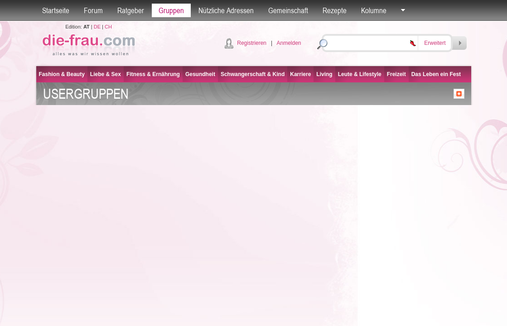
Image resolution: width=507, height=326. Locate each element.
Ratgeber (130, 10)
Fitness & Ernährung (153, 74)
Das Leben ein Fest (436, 74)
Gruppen (171, 10)
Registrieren (251, 43)
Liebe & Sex (105, 74)
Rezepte (335, 10)
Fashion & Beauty (62, 74)
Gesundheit (200, 74)
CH (108, 26)
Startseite (55, 10)
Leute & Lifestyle (359, 74)
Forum (93, 10)
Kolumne (373, 10)
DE (97, 26)
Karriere (300, 74)
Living (324, 74)
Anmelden (288, 43)
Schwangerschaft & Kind (253, 74)
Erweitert (434, 43)
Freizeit (396, 74)
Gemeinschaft (288, 10)
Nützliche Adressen (226, 10)
